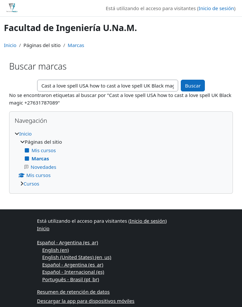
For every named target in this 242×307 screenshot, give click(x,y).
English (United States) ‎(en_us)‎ (76, 257)
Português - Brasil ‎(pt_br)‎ (70, 279)
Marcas (76, 45)
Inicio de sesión (216, 8)
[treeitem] (121, 158)
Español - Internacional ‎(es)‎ (73, 271)
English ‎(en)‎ (55, 250)
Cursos (31, 183)
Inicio (10, 45)
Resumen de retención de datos (73, 291)
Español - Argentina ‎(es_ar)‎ (67, 242)
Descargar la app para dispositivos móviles (86, 301)
